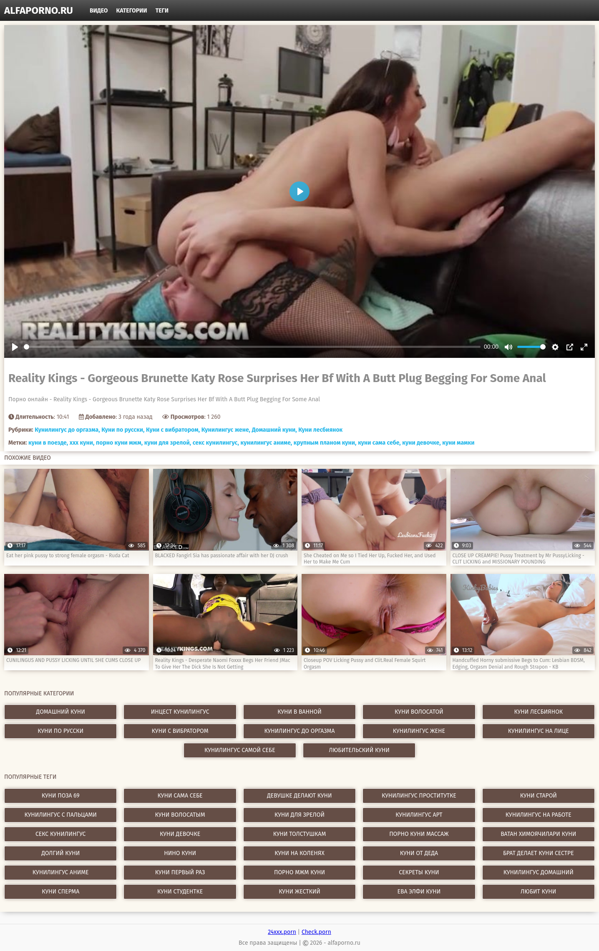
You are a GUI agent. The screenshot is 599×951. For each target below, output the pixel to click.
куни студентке (180, 891)
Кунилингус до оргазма (299, 731)
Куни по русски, (122, 429)
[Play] (15, 347)
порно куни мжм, (119, 442)
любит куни (538, 891)
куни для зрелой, (167, 442)
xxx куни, (82, 442)
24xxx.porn (282, 932)
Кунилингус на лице (538, 731)
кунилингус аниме (61, 872)
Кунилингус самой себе (239, 750)
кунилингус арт (418, 814)
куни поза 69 (61, 795)
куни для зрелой (299, 814)
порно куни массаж (418, 834)
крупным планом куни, (325, 442)
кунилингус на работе (538, 814)
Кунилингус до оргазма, (67, 429)
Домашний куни (60, 711)
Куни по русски (60, 731)
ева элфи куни (418, 891)
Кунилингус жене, (225, 429)
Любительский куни (359, 750)
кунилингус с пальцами (61, 814)
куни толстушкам (299, 834)
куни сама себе (180, 795)
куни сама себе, (379, 442)
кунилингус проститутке (419, 795)
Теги (162, 10)
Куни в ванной (299, 711)
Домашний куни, (274, 429)
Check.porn (316, 932)
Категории (131, 10)
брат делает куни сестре (538, 853)
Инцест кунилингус (180, 711)
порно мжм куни (299, 872)
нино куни (180, 853)
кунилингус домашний (538, 872)
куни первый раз (180, 872)
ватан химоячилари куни (538, 834)
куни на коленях (299, 853)
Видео (99, 10)
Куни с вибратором (180, 731)
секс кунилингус (60, 834)
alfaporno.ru (38, 10)
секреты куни (419, 872)
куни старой (538, 795)
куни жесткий (299, 891)
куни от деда (419, 853)
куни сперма (60, 891)
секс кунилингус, (216, 442)
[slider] (252, 347)
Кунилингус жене (419, 731)
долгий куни (60, 853)
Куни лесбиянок (320, 429)
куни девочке (180, 834)
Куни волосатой (419, 711)
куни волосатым (180, 814)
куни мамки (458, 442)
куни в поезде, (48, 442)
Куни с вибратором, (173, 429)
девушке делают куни (299, 795)
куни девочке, (421, 442)
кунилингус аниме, (266, 442)
